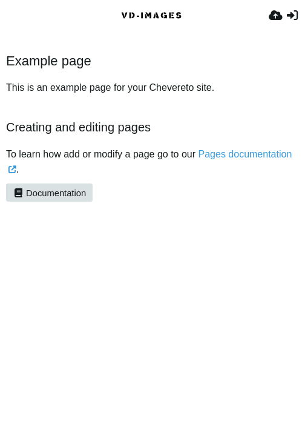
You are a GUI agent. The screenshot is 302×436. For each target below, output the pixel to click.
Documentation (49, 193)
